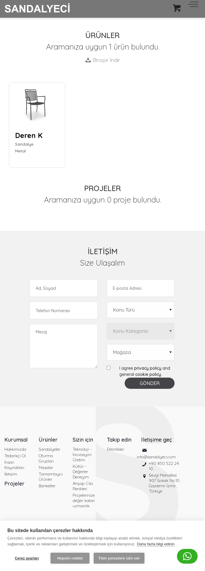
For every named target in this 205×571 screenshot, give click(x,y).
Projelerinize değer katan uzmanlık (84, 501)
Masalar (46, 467)
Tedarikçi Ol (15, 455)
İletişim (10, 474)
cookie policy (148, 374)
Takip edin (119, 439)
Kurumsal (16, 439)
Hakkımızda (15, 449)
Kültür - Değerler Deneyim (81, 472)
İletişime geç (156, 439)
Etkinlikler (115, 449)
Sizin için (83, 439)
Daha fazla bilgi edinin (155, 544)
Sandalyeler (49, 449)
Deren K (29, 135)
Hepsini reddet (70, 558)
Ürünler (48, 439)
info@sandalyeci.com (156, 457)
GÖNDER (150, 383)
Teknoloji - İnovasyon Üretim (82, 455)
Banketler (47, 485)
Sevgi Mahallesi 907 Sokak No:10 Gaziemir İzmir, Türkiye (164, 483)
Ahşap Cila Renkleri (83, 486)
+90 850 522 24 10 (164, 466)
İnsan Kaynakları (14, 465)
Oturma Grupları (46, 458)
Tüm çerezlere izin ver (119, 558)
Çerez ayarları (27, 558)
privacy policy (147, 368)
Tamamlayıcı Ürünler (51, 476)
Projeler (14, 483)
